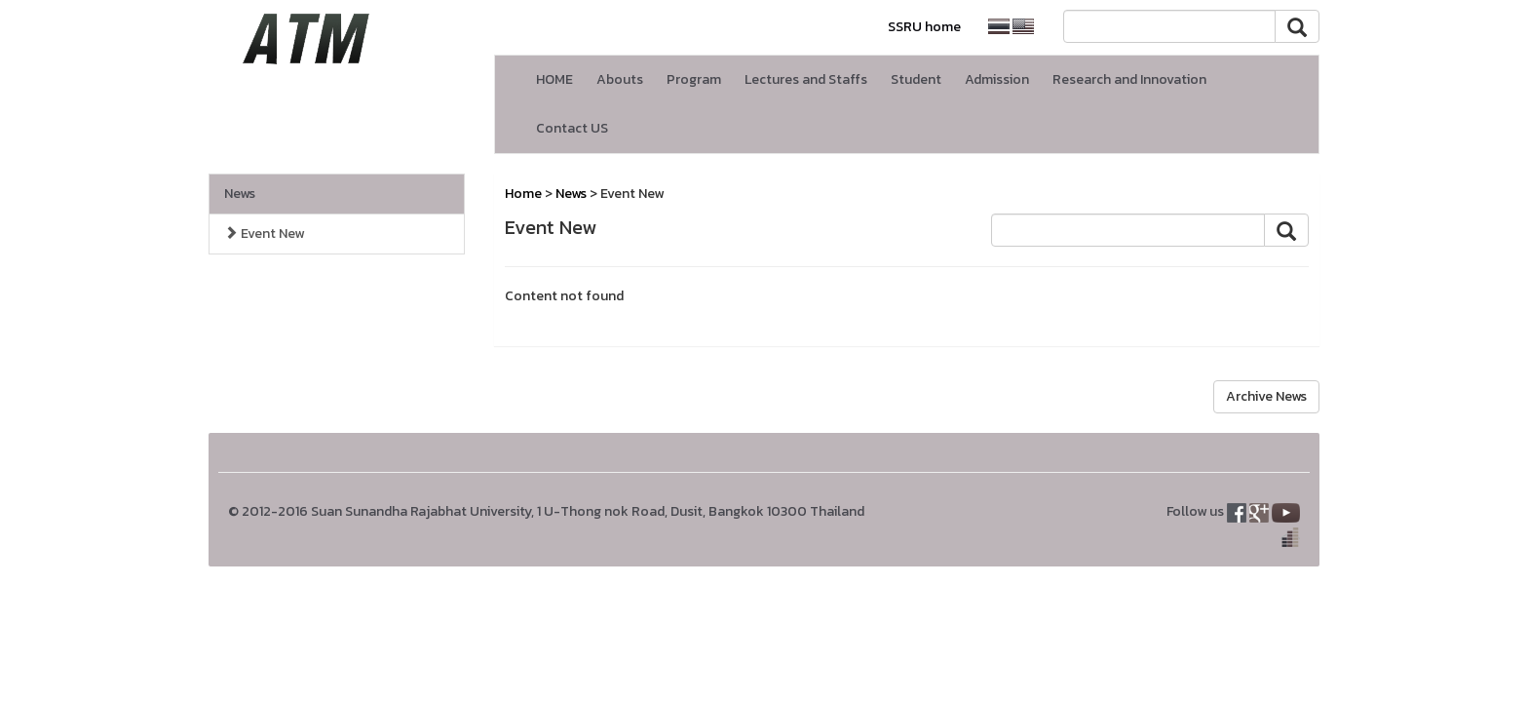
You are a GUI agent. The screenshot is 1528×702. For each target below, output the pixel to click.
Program (694, 79)
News (239, 193)
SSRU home (924, 27)
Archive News (1266, 396)
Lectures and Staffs (806, 79)
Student (916, 79)
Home (523, 193)
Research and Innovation (1129, 79)
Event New (264, 233)
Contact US (572, 128)
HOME (554, 79)
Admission (997, 79)
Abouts (619, 79)
